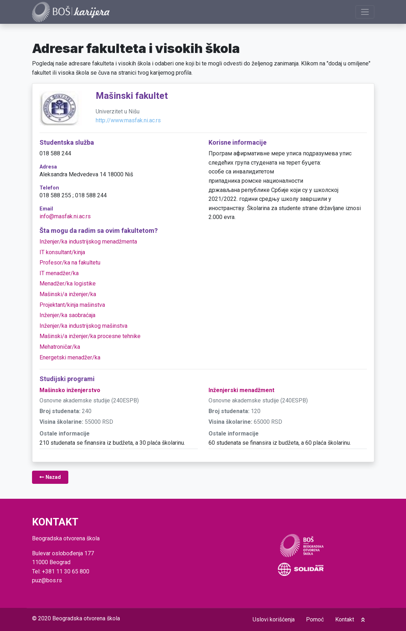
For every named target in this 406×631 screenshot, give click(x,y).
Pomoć (315, 619)
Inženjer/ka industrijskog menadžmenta (88, 242)
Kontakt (344, 619)
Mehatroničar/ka (59, 347)
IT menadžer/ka (59, 273)
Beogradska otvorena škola (86, 618)
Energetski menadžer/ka (69, 357)
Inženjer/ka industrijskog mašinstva (83, 325)
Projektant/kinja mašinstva (72, 304)
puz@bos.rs (47, 580)
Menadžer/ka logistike (67, 283)
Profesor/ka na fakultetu (69, 263)
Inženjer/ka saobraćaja (67, 315)
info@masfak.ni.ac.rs (65, 216)
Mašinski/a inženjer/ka (67, 294)
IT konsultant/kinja (62, 252)
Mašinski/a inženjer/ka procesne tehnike (90, 336)
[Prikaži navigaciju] (364, 11)
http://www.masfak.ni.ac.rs (128, 120)
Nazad (50, 478)
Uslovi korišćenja (274, 619)
